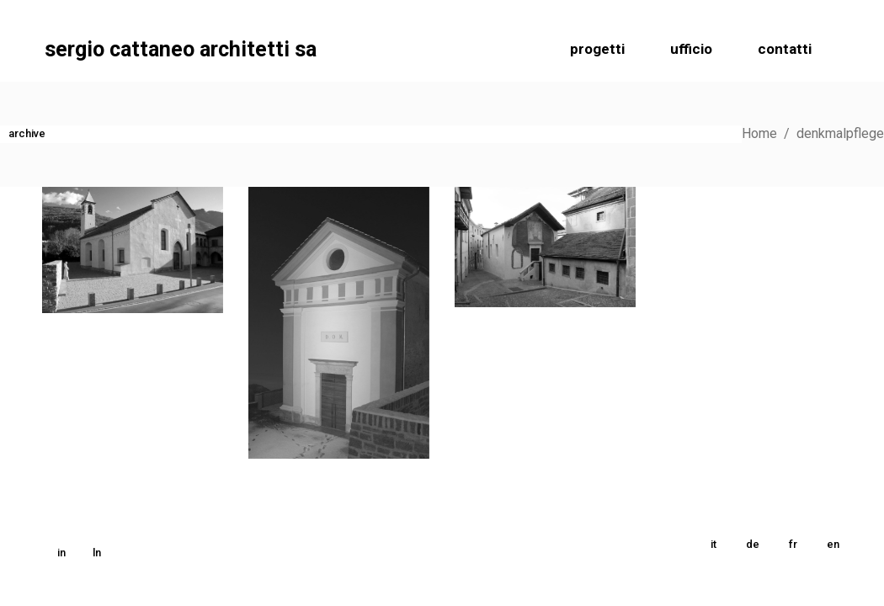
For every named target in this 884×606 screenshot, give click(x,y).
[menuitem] (713, 545)
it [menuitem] (713, 544)
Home (759, 133)
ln (97, 552)
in (61, 552)
